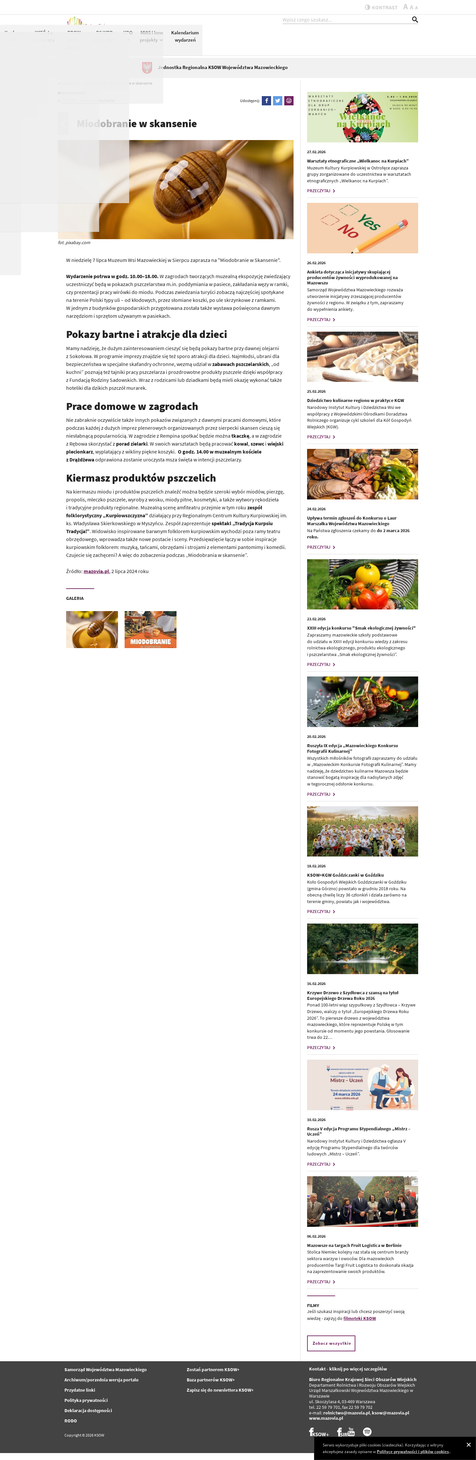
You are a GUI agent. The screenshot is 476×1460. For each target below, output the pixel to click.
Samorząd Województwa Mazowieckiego (105, 1376)
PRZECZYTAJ (322, 198)
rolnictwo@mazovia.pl (346, 1420)
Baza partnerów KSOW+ (211, 1387)
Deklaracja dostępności (88, 1417)
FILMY (313, 1312)
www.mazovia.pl (326, 1425)
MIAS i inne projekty (368, 42)
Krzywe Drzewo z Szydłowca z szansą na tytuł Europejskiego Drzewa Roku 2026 (352, 1002)
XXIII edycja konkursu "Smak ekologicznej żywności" (361, 635)
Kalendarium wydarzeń (401, 42)
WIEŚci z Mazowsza (259, 45)
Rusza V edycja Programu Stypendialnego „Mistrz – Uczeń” (359, 1138)
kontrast (378, 7)
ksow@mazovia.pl (390, 1420)
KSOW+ (186, 41)
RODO (70, 1428)
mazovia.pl (96, 578)
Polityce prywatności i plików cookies (413, 1451)
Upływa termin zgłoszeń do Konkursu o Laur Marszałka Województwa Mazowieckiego (352, 527)
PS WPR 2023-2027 (320, 45)
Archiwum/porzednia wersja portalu (101, 1387)
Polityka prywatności (86, 1407)
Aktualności (158, 38)
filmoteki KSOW (359, 1326)
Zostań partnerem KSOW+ (213, 1376)
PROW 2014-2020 (289, 45)
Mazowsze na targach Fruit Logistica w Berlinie (354, 1252)
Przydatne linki (79, 1397)
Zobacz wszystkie (332, 1350)
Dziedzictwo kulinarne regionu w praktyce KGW (355, 408)
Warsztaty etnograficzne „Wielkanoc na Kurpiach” (358, 168)
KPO (343, 41)
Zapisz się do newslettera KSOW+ (220, 1397)
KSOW (206, 41)
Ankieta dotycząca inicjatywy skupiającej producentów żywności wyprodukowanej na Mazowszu (352, 284)
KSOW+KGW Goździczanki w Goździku (345, 882)
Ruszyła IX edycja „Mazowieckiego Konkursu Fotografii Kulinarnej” (352, 755)
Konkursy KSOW (230, 42)
